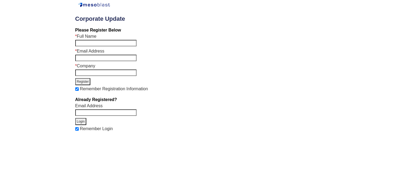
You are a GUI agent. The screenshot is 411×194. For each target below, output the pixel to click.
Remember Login (96, 128)
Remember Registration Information (114, 88)
